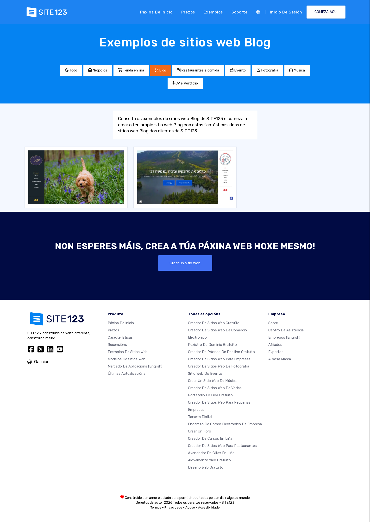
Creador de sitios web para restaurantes (222, 446)
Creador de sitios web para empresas (219, 359)
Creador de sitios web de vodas (215, 388)
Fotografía (267, 70)
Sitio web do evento (205, 373)
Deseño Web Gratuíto (205, 467)
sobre (273, 323)
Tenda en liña (131, 70)
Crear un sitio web (185, 263)
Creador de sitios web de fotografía (218, 366)
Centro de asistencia (286, 330)
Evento (238, 70)
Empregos (284, 337)
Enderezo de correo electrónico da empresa (225, 424)
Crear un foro (199, 431)
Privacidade (173, 507)
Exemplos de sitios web (128, 352)
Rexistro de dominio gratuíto (212, 344)
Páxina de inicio (156, 12)
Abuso (190, 507)
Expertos (275, 352)
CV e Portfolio (185, 83)
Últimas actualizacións (126, 373)
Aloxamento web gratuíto (209, 460)
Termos (156, 507)
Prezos (188, 12)
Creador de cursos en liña (210, 438)
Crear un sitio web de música (212, 381)
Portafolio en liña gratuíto (210, 395)
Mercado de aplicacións (135, 366)
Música (297, 70)
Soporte (240, 12)
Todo (71, 70)
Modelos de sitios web (126, 359)
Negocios (97, 70)
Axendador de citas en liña (211, 453)
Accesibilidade (209, 507)
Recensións (117, 344)
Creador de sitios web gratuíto (213, 323)
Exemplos (213, 12)
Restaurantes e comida (198, 70)
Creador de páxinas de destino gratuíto (221, 352)
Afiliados (275, 344)
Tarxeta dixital (200, 417)
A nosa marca (279, 359)
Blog (160, 70)
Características (120, 337)
